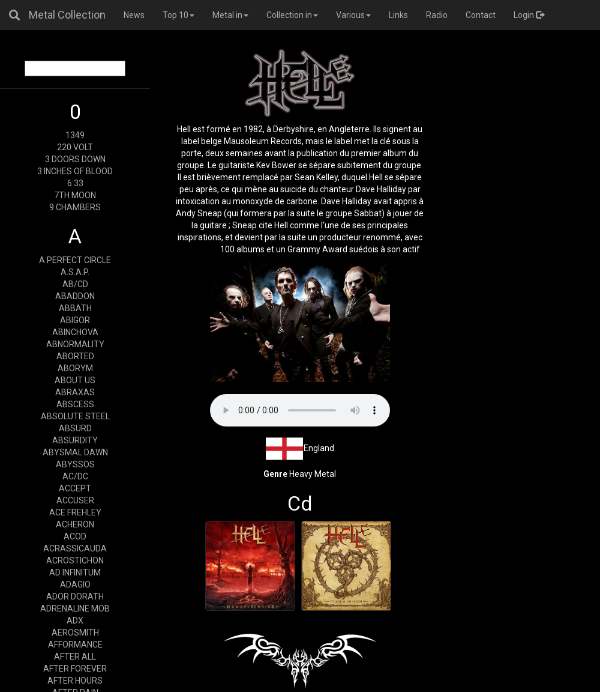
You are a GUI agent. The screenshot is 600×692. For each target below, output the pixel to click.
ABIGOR (75, 320)
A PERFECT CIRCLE (75, 260)
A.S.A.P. (75, 272)
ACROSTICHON (75, 560)
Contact (481, 15)
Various (353, 15)
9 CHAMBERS (75, 207)
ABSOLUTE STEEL (75, 416)
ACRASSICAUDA (75, 548)
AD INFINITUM (75, 572)
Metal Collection (67, 14)
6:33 (75, 183)
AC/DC (75, 476)
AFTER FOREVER (75, 668)
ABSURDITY (75, 440)
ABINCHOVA (75, 332)
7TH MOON (75, 195)
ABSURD (75, 428)
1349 (75, 135)
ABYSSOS (75, 464)
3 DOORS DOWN (75, 159)
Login (529, 15)
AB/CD (75, 284)
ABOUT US (75, 380)
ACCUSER (75, 500)
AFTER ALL (75, 656)
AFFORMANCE (75, 644)
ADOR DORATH (75, 596)
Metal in (230, 15)
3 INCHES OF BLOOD (75, 171)
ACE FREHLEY (75, 512)
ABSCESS (75, 404)
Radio (437, 15)
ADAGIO (75, 584)
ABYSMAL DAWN (75, 452)
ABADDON (75, 296)
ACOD (75, 536)
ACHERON (75, 524)
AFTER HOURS (75, 680)
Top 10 (178, 15)
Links (398, 15)
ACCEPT (75, 488)
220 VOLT (75, 147)
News (134, 15)
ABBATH (75, 308)
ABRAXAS (75, 392)
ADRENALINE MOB (75, 608)
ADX (75, 620)
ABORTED (75, 356)
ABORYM (75, 368)
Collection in (292, 15)
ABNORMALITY (75, 344)
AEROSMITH (75, 632)
